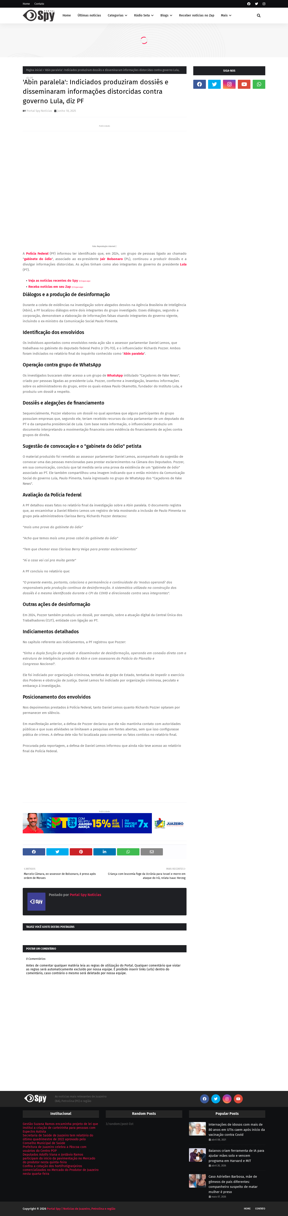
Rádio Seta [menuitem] (142, 15)
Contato (39, 3)
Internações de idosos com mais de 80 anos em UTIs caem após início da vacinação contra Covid (237, 1129)
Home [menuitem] (67, 15)
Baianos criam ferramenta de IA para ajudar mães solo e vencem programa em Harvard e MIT (236, 1156)
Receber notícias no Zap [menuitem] (196, 15)
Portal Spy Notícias (39, 110)
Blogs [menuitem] (164, 15)
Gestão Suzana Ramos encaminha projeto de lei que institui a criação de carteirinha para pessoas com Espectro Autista (60, 1128)
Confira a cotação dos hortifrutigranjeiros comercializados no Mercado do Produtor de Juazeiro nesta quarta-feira (61, 1170)
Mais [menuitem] (224, 15)
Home (26, 3)
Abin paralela (134, 354)
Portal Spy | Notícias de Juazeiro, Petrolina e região (81, 1208)
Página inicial (34, 70)
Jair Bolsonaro (111, 259)
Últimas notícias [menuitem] (89, 15)
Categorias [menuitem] (116, 15)
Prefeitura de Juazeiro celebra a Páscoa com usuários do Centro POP (54, 1149)
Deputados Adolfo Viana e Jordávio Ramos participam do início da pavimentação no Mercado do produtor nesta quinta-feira (59, 1158)
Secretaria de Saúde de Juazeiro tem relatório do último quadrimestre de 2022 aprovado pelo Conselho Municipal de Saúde (58, 1139)
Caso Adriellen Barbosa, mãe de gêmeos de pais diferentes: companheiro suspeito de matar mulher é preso (233, 1184)
